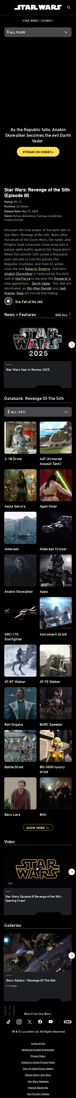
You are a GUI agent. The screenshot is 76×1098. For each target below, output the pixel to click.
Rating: (9, 201)
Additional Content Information (38, 1049)
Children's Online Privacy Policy (38, 1062)
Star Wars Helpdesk (38, 1081)
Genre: (8, 216)
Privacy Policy (38, 1055)
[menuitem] (6, 7)
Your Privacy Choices (38, 1093)
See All (61, 315)
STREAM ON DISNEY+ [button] (38, 152)
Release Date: (13, 211)
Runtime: (10, 206)
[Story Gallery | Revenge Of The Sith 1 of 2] (38, 953)
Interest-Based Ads (38, 1087)
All (18, 411)
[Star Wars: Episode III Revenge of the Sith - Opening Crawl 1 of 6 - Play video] (38, 869)
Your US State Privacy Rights (38, 1068)
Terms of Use (38, 1043)
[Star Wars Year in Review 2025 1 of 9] (38, 342)
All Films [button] (17, 32)
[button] (71, 345)
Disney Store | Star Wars (38, 1074)
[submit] (69, 7)
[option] (41, 411)
